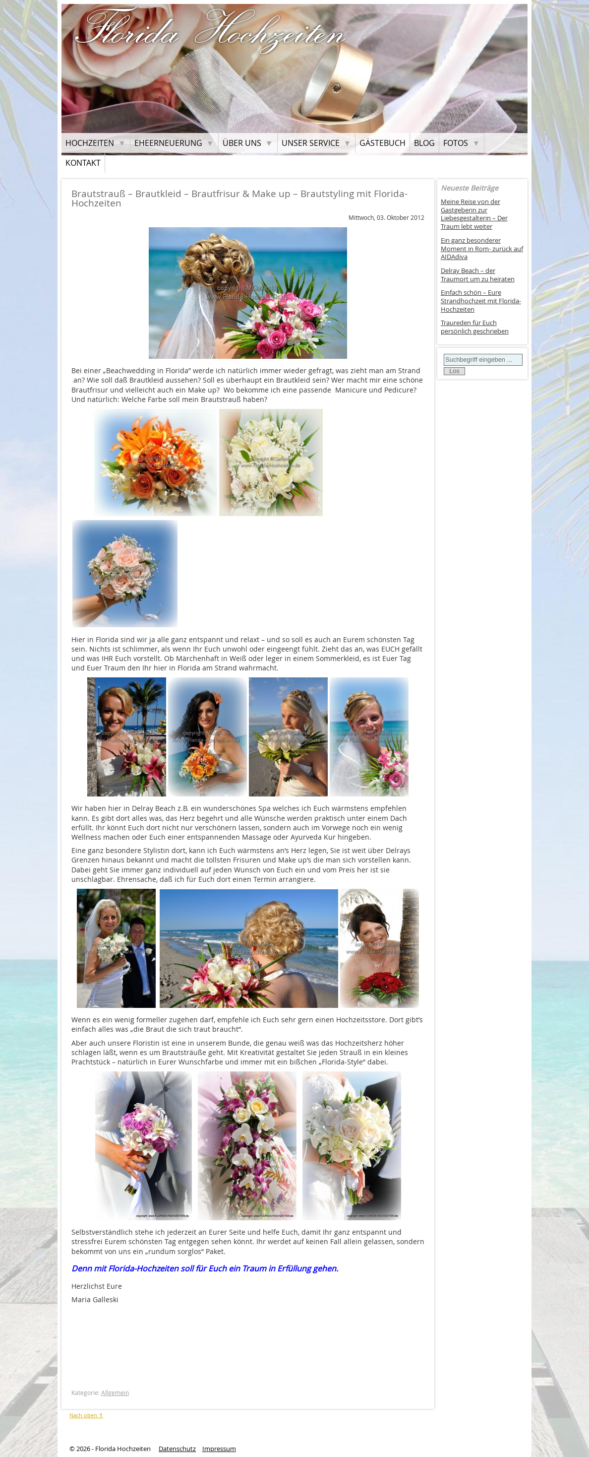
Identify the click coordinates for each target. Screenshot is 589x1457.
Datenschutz (177, 1449)
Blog (424, 142)
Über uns (242, 142)
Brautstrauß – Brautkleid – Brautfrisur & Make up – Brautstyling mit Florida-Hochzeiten (239, 198)
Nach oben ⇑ (86, 1415)
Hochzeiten (89, 142)
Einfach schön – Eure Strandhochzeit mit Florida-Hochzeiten (481, 300)
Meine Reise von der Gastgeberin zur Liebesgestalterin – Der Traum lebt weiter (474, 214)
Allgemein (115, 1392)
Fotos (455, 142)
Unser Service (311, 142)
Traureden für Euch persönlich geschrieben (475, 327)
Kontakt (83, 162)
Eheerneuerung (168, 142)
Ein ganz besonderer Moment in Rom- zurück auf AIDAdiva (482, 248)
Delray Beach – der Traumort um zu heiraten (478, 274)
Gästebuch (382, 142)
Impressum (219, 1449)
